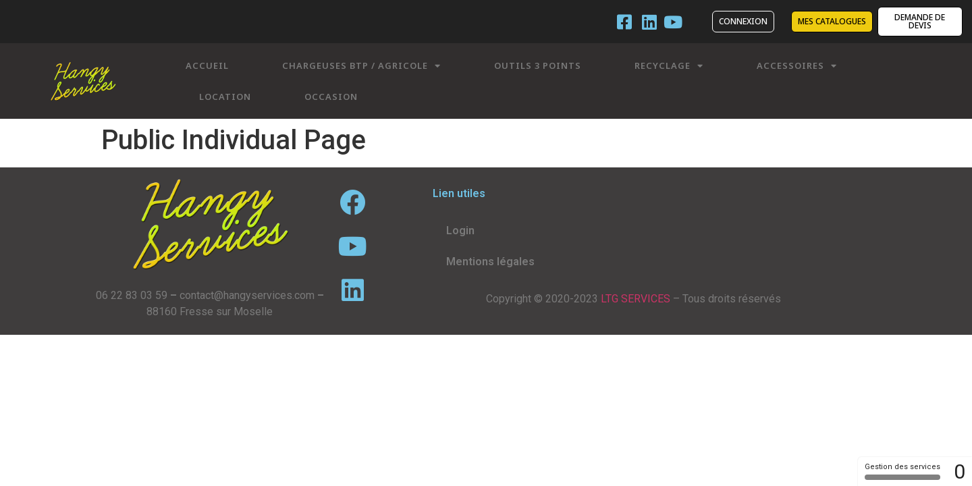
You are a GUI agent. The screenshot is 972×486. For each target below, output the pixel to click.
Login (460, 230)
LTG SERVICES (635, 298)
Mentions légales (490, 261)
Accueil (207, 65)
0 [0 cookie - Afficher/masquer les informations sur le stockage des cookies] (959, 471)
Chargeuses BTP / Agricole (361, 66)
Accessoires (797, 66)
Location (225, 96)
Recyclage (668, 66)
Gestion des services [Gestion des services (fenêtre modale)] (902, 471)
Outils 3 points (537, 65)
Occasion (331, 96)
